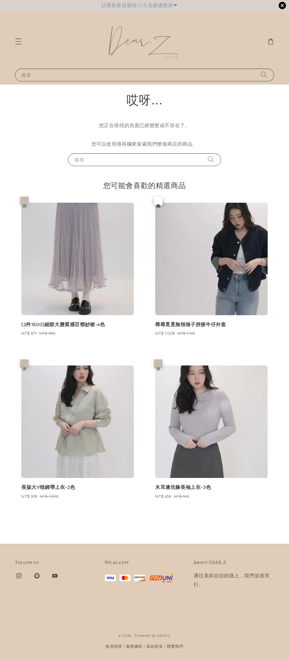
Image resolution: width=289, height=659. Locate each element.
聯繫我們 (175, 646)
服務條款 (134, 646)
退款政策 (154, 646)
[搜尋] (264, 75)
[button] (18, 41)
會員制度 (113, 646)
